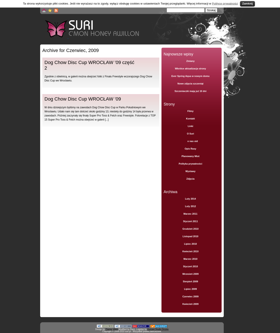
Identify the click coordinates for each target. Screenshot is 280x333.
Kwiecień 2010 (190, 251)
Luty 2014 (190, 198)
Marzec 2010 (191, 259)
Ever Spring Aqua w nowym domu (190, 76)
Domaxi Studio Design (158, 329)
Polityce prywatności (225, 3)
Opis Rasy (190, 148)
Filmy (190, 111)
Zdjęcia (190, 178)
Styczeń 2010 (190, 266)
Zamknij (247, 3)
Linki (190, 126)
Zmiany (190, 61)
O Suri (190, 133)
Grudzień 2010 (190, 229)
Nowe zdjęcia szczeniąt (190, 83)
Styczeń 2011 (190, 221)
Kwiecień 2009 (190, 304)
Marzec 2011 (191, 213)
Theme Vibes (111, 329)
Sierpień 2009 (190, 281)
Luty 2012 (190, 206)
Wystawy (191, 171)
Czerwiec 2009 (190, 296)
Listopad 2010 (190, 236)
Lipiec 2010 (190, 244)
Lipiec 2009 (190, 289)
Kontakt (190, 118)
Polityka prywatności (190, 163)
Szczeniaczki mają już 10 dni (191, 91)
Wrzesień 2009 (190, 274)
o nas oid (192, 141)
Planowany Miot (190, 156)
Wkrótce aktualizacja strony (190, 68)
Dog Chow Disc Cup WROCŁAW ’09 (82, 99)
